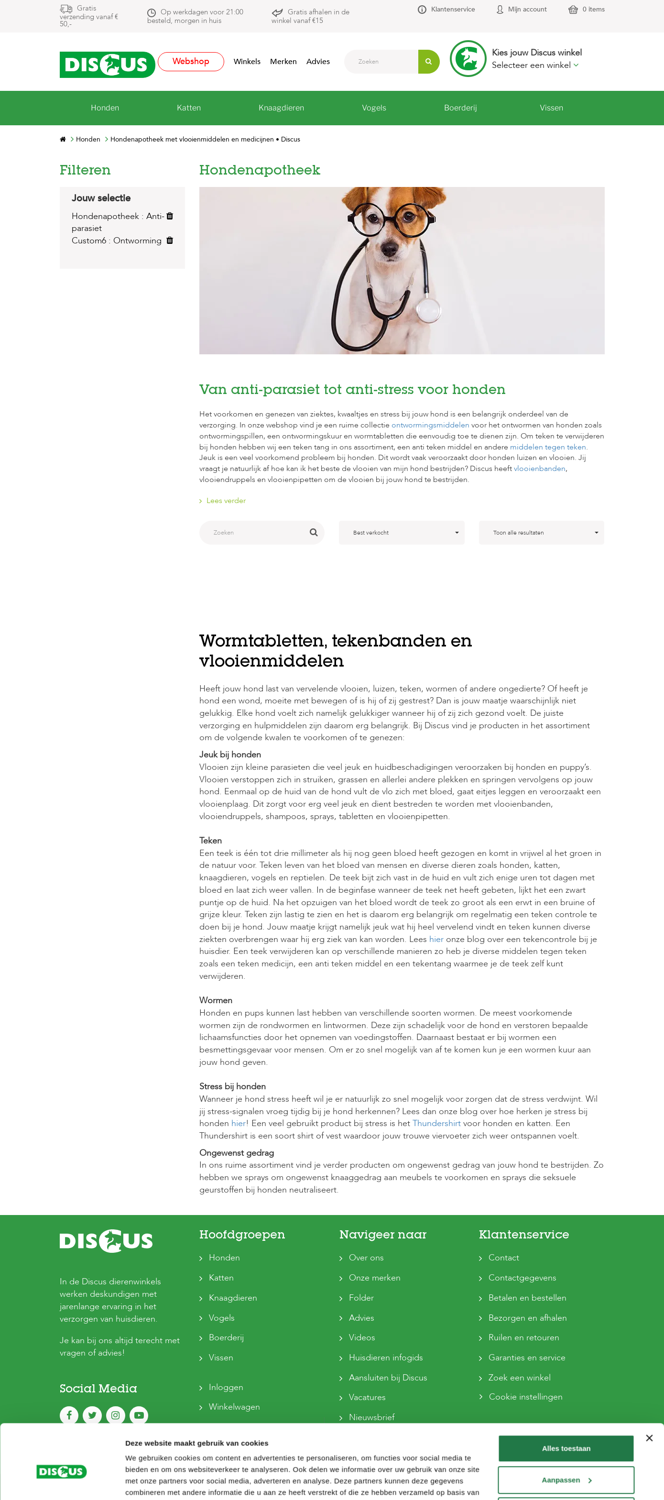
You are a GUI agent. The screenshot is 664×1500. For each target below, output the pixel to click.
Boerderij (226, 1338)
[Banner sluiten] (649, 1389)
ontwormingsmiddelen (430, 425)
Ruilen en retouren (524, 1338)
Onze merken (375, 1278)
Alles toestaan (566, 1399)
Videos (362, 1338)
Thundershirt (437, 1123)
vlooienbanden (540, 468)
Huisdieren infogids (386, 1358)
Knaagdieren (233, 1298)
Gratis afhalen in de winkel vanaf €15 (310, 16)
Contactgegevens (522, 1278)
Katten (221, 1278)
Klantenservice (453, 9)
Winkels (247, 61)
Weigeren (566, 1462)
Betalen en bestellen (527, 1298)
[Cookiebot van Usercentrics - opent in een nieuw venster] (62, 1481)
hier (436, 939)
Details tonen (148, 1481)
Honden (224, 1258)
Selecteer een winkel (535, 65)
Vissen (221, 1358)
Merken (283, 61)
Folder (361, 1298)
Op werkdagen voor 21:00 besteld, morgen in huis (195, 16)
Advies (318, 61)
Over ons (366, 1258)
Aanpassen (567, 1430)
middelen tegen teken (548, 447)
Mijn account (527, 9)
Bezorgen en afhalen (528, 1318)
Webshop (191, 61)
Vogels (222, 1318)
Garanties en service (527, 1358)
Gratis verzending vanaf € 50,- (89, 16)
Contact (504, 1258)
